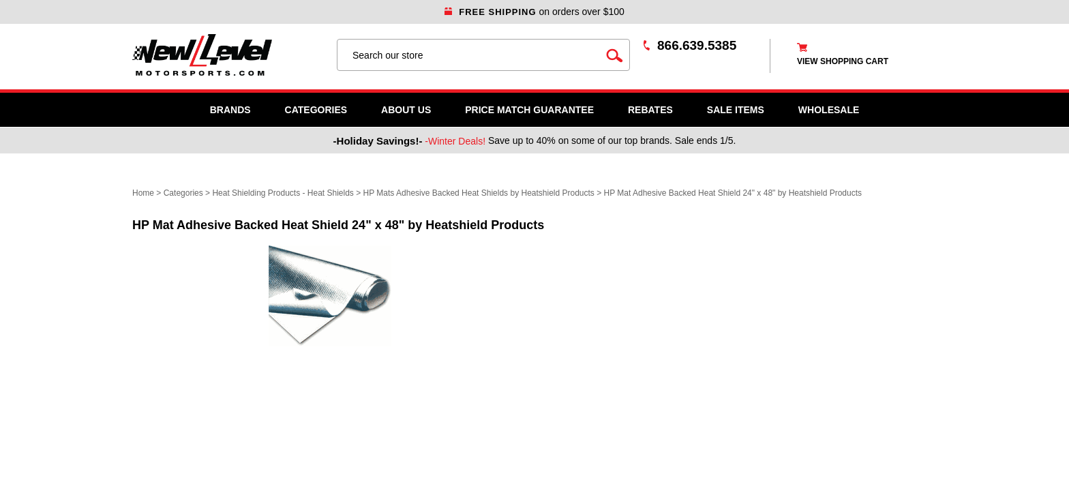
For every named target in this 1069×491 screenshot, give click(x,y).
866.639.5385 (696, 45)
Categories (316, 109)
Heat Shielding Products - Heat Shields (282, 193)
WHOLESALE (828, 109)
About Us (406, 109)
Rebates (650, 109)
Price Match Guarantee (529, 109)
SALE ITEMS (735, 109)
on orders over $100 (534, 11)
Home (143, 193)
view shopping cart (842, 61)
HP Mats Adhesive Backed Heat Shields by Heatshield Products (478, 193)
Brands (230, 109)
